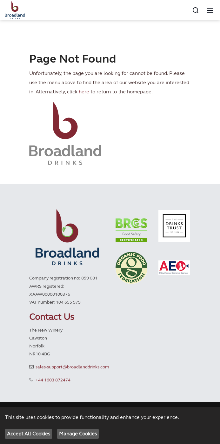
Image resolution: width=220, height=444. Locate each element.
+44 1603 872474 (53, 380)
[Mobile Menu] (209, 10)
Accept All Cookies (28, 434)
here (84, 92)
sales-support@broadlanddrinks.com (72, 367)
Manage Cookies (78, 434)
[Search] (195, 10)
